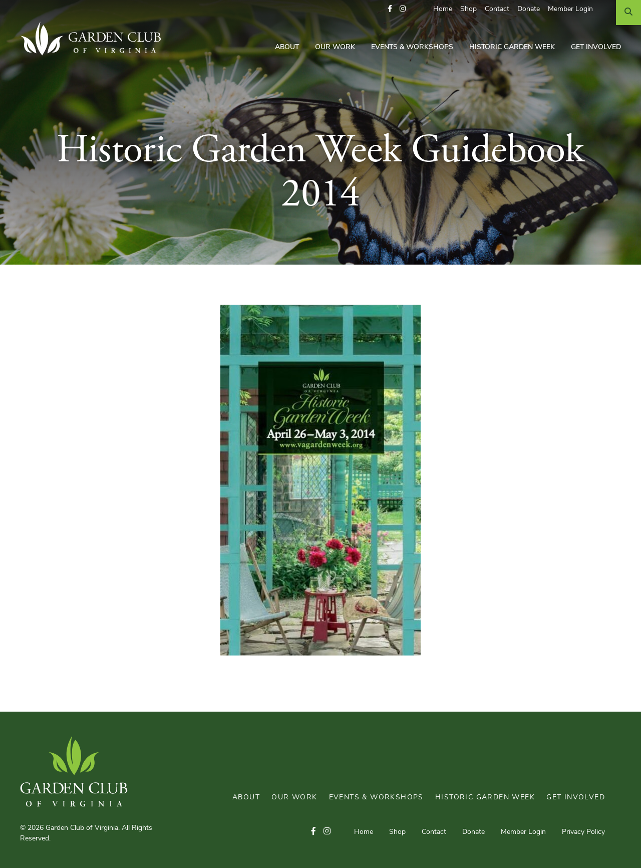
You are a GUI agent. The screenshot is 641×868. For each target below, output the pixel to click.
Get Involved (596, 47)
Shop (468, 9)
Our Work (335, 47)
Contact (497, 9)
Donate (528, 9)
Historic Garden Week (512, 47)
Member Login (570, 9)
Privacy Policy (583, 832)
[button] (390, 9)
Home (442, 9)
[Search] (628, 12)
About (287, 47)
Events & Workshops (412, 47)
